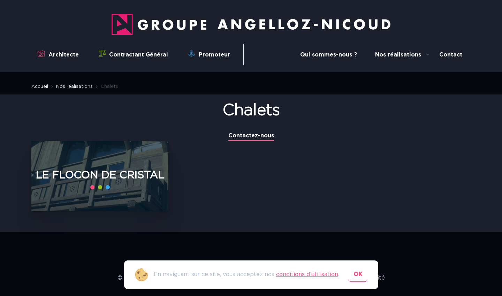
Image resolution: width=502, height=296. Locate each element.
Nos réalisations (398, 55)
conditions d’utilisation (307, 274)
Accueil (39, 86)
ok (357, 274)
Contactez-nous (251, 135)
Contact (450, 55)
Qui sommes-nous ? (328, 55)
